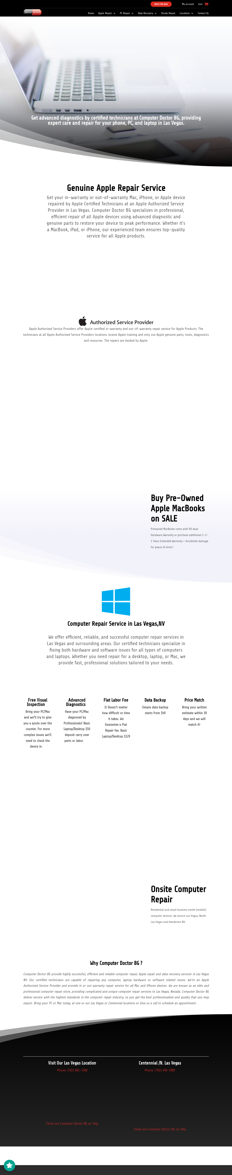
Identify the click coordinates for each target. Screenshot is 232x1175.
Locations (185, 13)
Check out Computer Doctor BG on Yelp (72, 1123)
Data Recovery (145, 13)
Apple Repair (105, 13)
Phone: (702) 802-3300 (72, 1070)
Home (91, 13)
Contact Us (203, 13)
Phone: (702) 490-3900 (160, 1070)
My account (188, 4)
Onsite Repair (168, 13)
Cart (200, 4)
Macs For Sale (161, 4)
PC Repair (125, 13)
